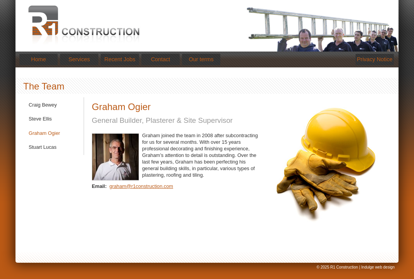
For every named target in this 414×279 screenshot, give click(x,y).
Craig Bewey (43, 105)
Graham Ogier (44, 133)
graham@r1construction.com (142, 186)
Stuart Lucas (43, 147)
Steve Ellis (40, 119)
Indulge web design (378, 267)
